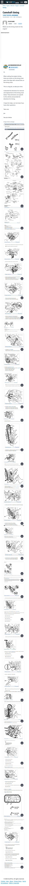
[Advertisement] (14, 48)
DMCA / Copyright (14, 883)
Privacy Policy (18, 881)
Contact (3, 881)
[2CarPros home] (11, 2)
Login (22, 2)
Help (7, 881)
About (11, 881)
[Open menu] (2, 2)
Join (25, 2)
